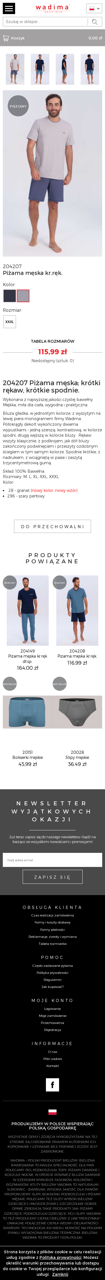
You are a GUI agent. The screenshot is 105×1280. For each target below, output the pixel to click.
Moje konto (52, 1000)
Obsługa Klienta (53, 907)
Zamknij (60, 1274)
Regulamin (53, 979)
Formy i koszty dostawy (53, 922)
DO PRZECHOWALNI (53, 526)
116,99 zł (77, 662)
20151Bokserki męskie (27, 755)
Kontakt (52, 1066)
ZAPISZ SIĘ (52, 877)
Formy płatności (52, 929)
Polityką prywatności (60, 1257)
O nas (52, 1051)
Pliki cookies (52, 1059)
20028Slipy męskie (77, 755)
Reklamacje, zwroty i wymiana (53, 936)
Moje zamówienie (52, 1015)
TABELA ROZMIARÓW (52, 341)
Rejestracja (52, 1030)
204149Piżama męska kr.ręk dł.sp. (27, 656)
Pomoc (52, 957)
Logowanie (52, 1008)
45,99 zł (27, 764)
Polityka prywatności (52, 972)
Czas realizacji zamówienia (52, 915)
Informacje (52, 1043)
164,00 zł (27, 668)
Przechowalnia (52, 1023)
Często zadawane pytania (52, 965)
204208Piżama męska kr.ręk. (77, 653)
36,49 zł (77, 764)
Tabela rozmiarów (53, 943)
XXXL (9, 322)
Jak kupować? (52, 986)
